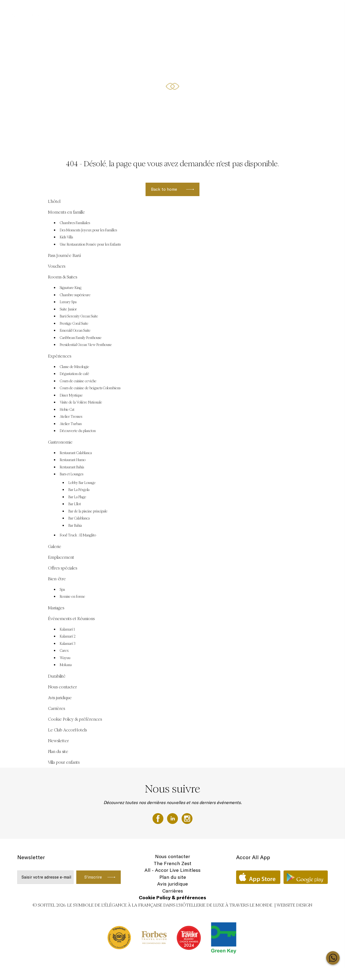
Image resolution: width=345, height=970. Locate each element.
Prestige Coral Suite (74, 323)
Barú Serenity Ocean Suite (79, 316)
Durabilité (56, 676)
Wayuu (65, 658)
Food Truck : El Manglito (78, 535)
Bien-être (57, 578)
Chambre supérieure (75, 295)
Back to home (164, 189)
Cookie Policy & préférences (75, 719)
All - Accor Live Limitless (172, 870)
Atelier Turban (71, 424)
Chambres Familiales (75, 223)
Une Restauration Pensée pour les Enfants (90, 244)
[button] (334, 135)
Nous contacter (62, 686)
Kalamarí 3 (67, 644)
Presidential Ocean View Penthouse (86, 345)
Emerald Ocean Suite (75, 330)
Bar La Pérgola (78, 490)
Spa (62, 589)
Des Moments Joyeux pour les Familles (88, 230)
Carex (64, 651)
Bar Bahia (75, 525)
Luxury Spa (68, 302)
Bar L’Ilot (74, 504)
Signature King (70, 288)
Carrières (56, 708)
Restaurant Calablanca (76, 453)
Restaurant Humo (72, 460)
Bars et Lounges (71, 474)
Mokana (66, 665)
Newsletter (58, 740)
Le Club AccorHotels (67, 729)
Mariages (56, 607)
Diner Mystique (71, 395)
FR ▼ (324, 10)
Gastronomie (60, 442)
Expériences (270, 10)
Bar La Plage (77, 497)
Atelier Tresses (71, 417)
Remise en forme (72, 596)
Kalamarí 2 (67, 636)
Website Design (294, 905)
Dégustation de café (74, 374)
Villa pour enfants (64, 762)
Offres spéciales (94, 10)
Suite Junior (68, 309)
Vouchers (159, 10)
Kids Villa (66, 237)
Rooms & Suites (300, 10)
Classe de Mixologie (74, 367)
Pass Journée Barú (130, 10)
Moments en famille (238, 10)
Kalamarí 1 (67, 629)
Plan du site (58, 751)
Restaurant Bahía (72, 467)
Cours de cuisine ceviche (78, 381)
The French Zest (172, 863)
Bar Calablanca (79, 518)
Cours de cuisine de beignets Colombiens (90, 388)
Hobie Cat (67, 410)
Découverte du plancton (78, 431)
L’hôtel (54, 201)
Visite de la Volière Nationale (81, 402)
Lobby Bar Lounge (82, 483)
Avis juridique (60, 697)
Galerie (54, 546)
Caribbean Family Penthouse (81, 338)
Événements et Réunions (194, 10)
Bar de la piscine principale (88, 511)
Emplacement (61, 557)
